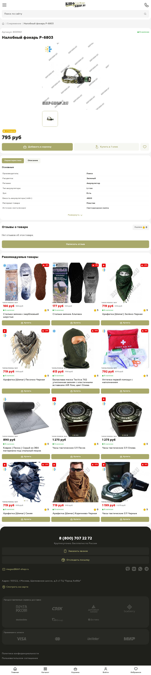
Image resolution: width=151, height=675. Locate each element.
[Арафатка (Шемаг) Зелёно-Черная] (125, 283)
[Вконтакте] (134, 570)
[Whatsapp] (140, 570)
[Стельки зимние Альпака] (75, 283)
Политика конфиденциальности (20, 654)
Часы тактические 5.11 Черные (119, 514)
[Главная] (75, 5)
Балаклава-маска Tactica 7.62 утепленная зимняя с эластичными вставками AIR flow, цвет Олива (73, 383)
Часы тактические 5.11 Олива (118, 448)
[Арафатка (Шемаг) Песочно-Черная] (26, 348)
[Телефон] (146, 5)
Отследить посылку (75, 561)
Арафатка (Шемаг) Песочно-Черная (24, 380)
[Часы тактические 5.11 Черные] (125, 483)
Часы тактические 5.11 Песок (69, 448)
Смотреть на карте (15, 588)
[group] (75, 76)
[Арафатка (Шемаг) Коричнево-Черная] (75, 483)
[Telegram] (146, 570)
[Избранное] (144, 147)
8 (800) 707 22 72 (75, 539)
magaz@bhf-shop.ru (15, 570)
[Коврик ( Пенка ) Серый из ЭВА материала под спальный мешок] (26, 417)
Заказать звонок (75, 552)
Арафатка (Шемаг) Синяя (17, 514)
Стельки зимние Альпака (67, 314)
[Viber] (127, 570)
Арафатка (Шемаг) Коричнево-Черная (75, 514)
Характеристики (12, 161)
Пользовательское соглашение (20, 659)
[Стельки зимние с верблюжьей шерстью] (26, 283)
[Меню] (4, 5)
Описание (33, 161)
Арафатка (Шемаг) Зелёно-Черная (122, 314)
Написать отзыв (75, 244)
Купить (26, 323)
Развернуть (75, 215)
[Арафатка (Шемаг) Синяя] (26, 483)
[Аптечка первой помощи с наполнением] (125, 348)
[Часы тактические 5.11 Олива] (125, 417)
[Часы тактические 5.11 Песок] (75, 417)
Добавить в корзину (37, 147)
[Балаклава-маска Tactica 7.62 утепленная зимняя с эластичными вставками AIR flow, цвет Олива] (75, 348)
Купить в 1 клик (106, 147)
